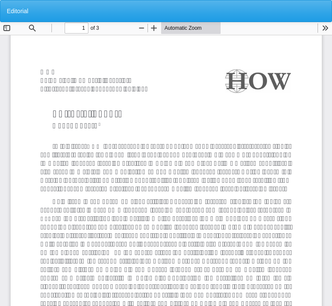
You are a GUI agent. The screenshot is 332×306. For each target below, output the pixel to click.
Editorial (17, 11)
